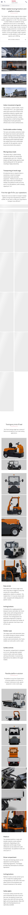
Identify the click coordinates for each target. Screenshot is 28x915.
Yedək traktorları (5, 5)
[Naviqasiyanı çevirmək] (1, 1)
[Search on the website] (4, 1)
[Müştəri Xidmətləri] (26, 1)
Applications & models (14, 39)
